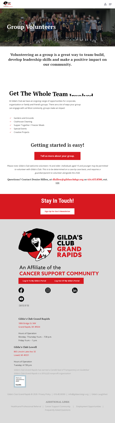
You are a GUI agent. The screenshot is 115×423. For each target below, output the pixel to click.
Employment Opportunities (88, 406)
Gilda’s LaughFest (99, 394)
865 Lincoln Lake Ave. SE (25, 351)
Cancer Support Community (57, 406)
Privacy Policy (44, 394)
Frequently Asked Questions (57, 410)
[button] (110, 4)
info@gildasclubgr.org (78, 394)
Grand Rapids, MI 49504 (29, 327)
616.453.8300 (94, 179)
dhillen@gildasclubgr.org (68, 179)
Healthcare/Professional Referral (26, 406)
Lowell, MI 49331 (21, 355)
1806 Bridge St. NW (27, 323)
